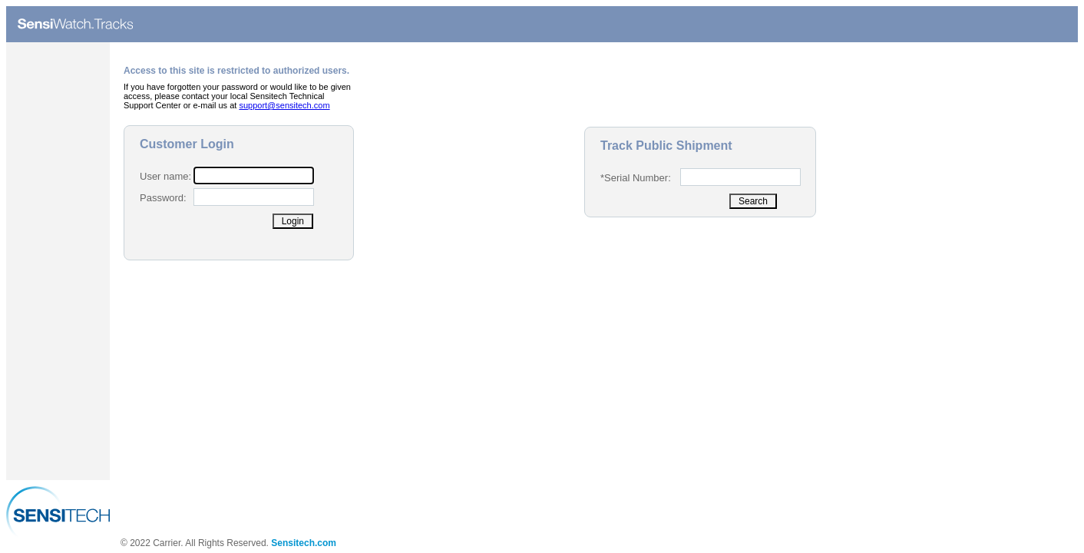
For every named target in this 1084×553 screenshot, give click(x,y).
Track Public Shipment (666, 145)
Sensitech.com (303, 543)
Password (161, 198)
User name (164, 176)
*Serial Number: (635, 178)
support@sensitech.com (284, 105)
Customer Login (187, 144)
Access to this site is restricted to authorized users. (236, 70)
